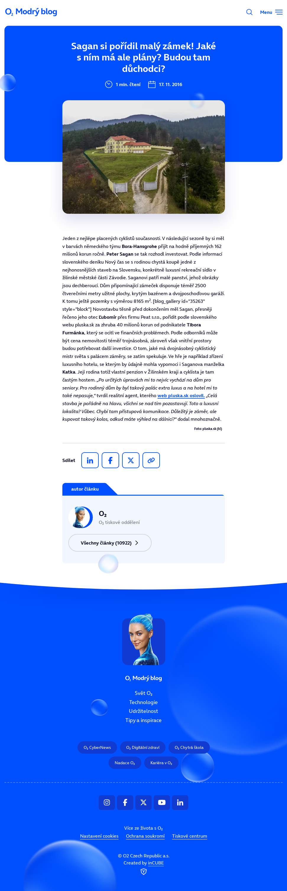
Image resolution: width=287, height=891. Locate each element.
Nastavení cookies (99, 836)
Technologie (143, 702)
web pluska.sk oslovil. (181, 395)
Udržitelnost (143, 711)
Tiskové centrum (189, 836)
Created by (144, 868)
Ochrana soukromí (145, 836)
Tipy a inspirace (143, 720)
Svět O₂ (144, 693)
